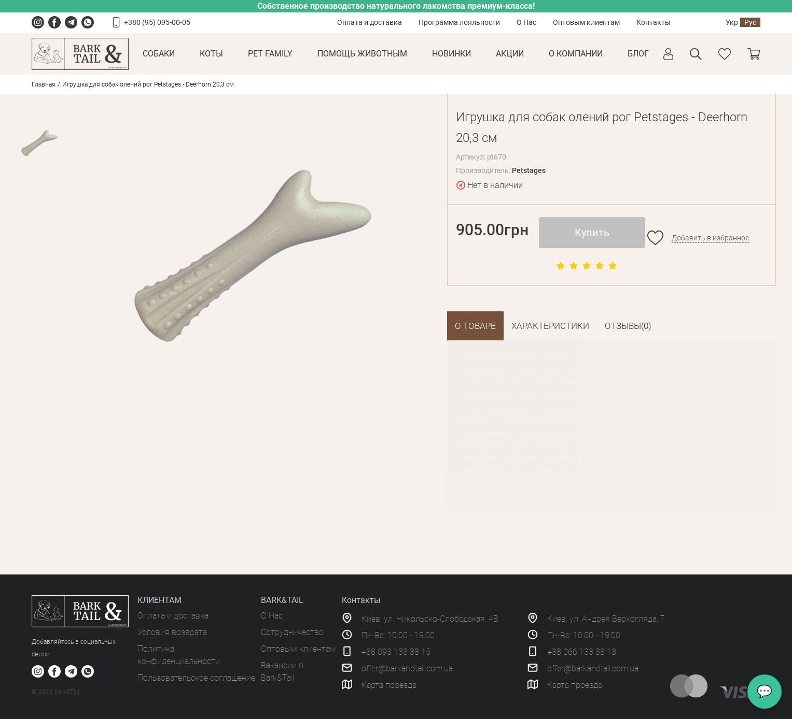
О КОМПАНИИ (576, 54)
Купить (592, 232)
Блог (638, 54)
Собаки (159, 54)
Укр (732, 22)
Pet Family (270, 54)
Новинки (451, 54)
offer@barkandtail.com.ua (407, 668)
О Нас (526, 22)
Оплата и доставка (369, 22)
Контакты (653, 22)
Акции (510, 54)
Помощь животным (362, 54)
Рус (750, 22)
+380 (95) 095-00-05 (157, 22)
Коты (211, 54)
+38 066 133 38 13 (581, 652)
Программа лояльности (459, 22)
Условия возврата (172, 632)
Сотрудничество (292, 632)
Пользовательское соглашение (196, 678)
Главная (43, 84)
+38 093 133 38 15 (396, 652)
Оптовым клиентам (586, 22)
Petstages (529, 170)
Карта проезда (389, 685)
